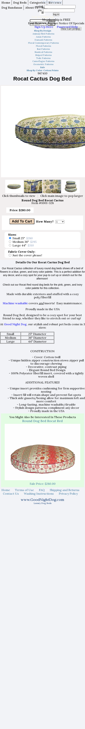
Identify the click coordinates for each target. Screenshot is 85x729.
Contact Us (11, 493)
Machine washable (15, 303)
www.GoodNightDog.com (42, 499)
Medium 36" (24, 242)
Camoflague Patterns (43, 61)
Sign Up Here (44, 27)
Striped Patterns (43, 55)
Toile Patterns (43, 58)
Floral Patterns (43, 46)
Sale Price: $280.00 (43, 483)
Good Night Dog (15, 324)
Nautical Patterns (43, 52)
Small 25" (22, 238)
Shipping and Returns (64, 490)
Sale (42, 67)
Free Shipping (52, 2)
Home (5, 2)
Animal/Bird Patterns (43, 33)
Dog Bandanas (11, 7)
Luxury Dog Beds (43, 503)
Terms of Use (24, 490)
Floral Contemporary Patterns (43, 42)
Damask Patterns (43, 39)
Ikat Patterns (43, 49)
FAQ (42, 490)
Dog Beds (20, 2)
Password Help (67, 27)
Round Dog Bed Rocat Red (42, 421)
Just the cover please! (27, 255)
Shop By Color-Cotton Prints (43, 70)
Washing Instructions (39, 493)
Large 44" (23, 245)
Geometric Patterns (43, 64)
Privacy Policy (68, 493)
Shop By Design (42, 30)
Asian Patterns (43, 36)
